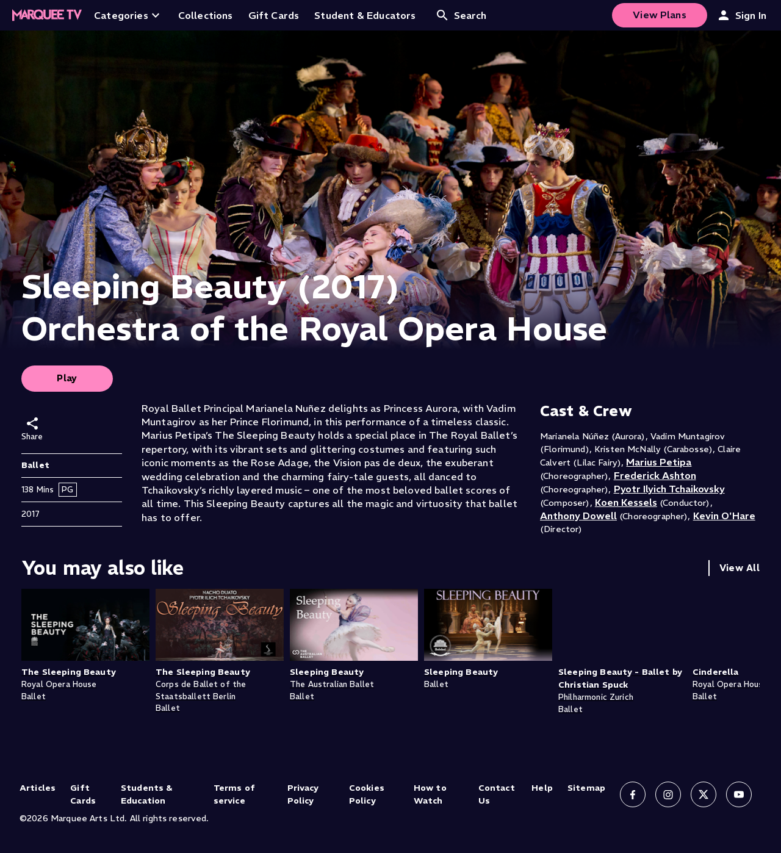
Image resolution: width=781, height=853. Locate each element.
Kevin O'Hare (724, 515)
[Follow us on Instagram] (668, 794)
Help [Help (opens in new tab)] (542, 787)
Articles (38, 787)
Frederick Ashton (655, 475)
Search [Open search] (461, 15)
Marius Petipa (658, 462)
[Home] (47, 15)
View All (739, 568)
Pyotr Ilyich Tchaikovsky (669, 489)
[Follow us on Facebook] (633, 794)
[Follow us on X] (703, 794)
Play (67, 378)
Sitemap (586, 787)
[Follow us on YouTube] (739, 794)
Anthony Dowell (578, 515)
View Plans (659, 15)
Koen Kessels (626, 502)
